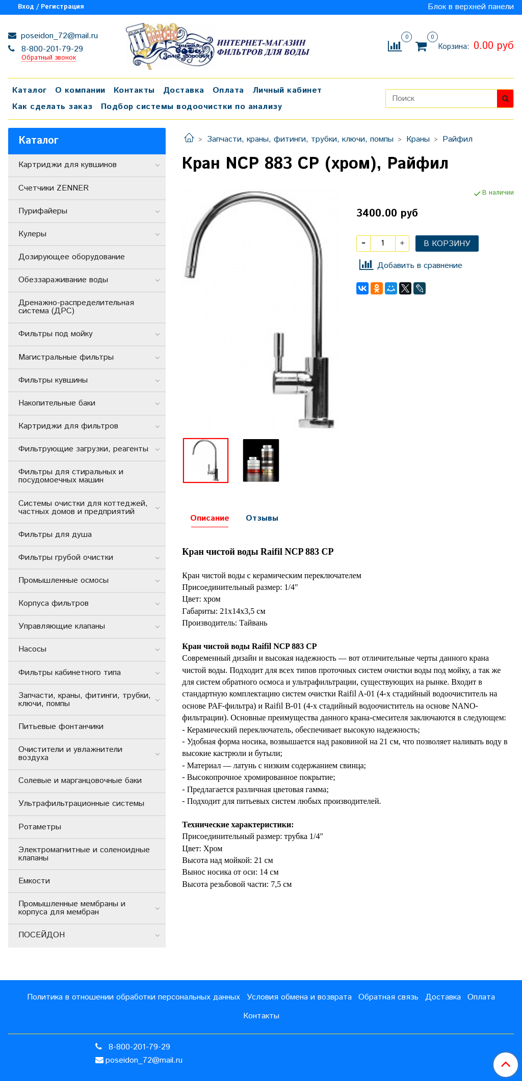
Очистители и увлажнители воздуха (70, 754)
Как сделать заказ (52, 107)
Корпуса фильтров (53, 603)
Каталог (29, 90)
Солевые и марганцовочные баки (80, 781)
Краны (418, 139)
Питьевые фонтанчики (60, 727)
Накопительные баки (56, 403)
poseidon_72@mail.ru (58, 36)
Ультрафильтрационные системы (81, 803)
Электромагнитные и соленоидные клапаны (84, 854)
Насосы (32, 649)
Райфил (457, 139)
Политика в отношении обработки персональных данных (133, 997)
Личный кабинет (287, 90)
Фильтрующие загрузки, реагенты (83, 449)
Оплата (228, 90)
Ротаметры (39, 827)
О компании (80, 90)
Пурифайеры (42, 211)
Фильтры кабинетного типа (69, 673)
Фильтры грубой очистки (65, 557)
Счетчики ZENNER (53, 188)
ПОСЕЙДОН (41, 935)
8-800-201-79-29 (51, 49)
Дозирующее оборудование (71, 257)
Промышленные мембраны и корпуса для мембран (71, 908)
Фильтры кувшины (53, 380)
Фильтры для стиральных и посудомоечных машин (70, 476)
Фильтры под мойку (55, 334)
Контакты (134, 90)
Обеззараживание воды (63, 280)
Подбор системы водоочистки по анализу (191, 107)
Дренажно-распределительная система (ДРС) (76, 307)
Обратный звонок (48, 58)
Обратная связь (388, 997)
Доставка (183, 90)
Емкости (34, 881)
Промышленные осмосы (63, 580)
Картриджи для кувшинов (67, 165)
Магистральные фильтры (66, 357)
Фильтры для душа (55, 534)
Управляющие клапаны (61, 626)
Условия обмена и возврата (299, 997)
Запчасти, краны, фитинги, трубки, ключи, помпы (300, 139)
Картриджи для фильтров (68, 426)
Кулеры (32, 234)
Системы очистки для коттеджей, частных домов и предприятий (83, 508)
